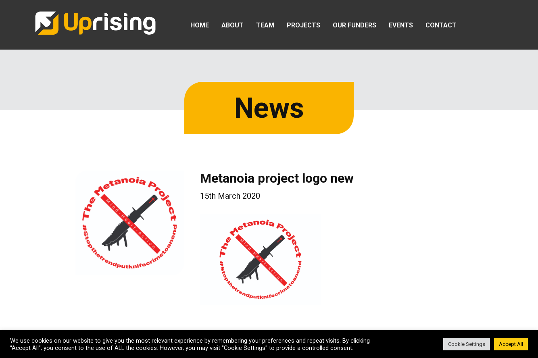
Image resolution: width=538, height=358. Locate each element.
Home (199, 25)
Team (265, 25)
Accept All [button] (511, 344)
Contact (441, 25)
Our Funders (354, 25)
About (232, 25)
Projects (303, 25)
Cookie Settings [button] (466, 344)
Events (401, 25)
